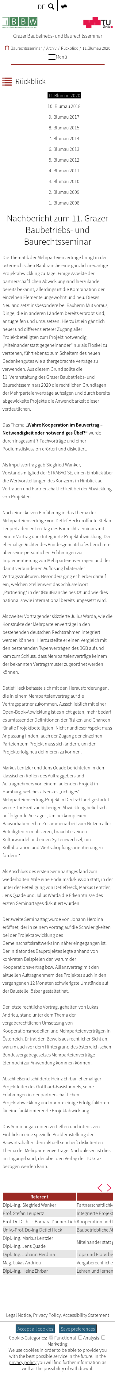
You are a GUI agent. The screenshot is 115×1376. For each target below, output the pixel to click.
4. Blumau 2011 (64, 170)
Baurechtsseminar (23, 48)
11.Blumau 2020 (96, 48)
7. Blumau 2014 (64, 138)
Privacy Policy (47, 1315)
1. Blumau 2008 (64, 203)
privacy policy (22, 1362)
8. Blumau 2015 (64, 128)
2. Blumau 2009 (64, 192)
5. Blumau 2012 (64, 160)
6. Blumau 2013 (64, 149)
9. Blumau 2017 (64, 117)
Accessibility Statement (86, 1315)
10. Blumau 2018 (64, 106)
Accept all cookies (35, 1329)
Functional (62, 1338)
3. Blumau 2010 (64, 181)
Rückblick (69, 48)
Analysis (88, 1338)
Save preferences (78, 1329)
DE (41, 6)
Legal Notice (18, 1315)
